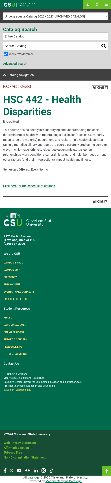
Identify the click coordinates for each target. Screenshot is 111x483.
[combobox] (55, 16)
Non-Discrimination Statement (25, 457)
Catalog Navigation (20, 75)
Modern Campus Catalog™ (64, 481)
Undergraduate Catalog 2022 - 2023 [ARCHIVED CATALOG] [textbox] (45, 16)
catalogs (33, 477)
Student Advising (15, 354)
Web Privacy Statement (20, 443)
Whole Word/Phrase (21, 54)
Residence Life (13, 346)
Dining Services (14, 332)
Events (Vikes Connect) (19, 291)
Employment (12, 284)
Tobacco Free (13, 452)
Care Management (16, 324)
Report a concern (15, 339)
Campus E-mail (13, 262)
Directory (10, 277)
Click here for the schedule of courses (29, 186)
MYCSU (8, 317)
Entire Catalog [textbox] (14, 36)
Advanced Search (15, 64)
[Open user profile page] (87, 4)
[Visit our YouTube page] (19, 470)
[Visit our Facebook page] (5, 470)
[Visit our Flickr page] (27, 470)
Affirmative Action (16, 448)
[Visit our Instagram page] (43, 470)
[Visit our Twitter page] (11, 470)
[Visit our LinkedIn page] (36, 470)
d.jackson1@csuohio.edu (17, 389)
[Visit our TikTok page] (51, 470)
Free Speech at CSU (16, 299)
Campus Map (12, 269)
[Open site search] (97, 4)
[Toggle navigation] (106, 4)
